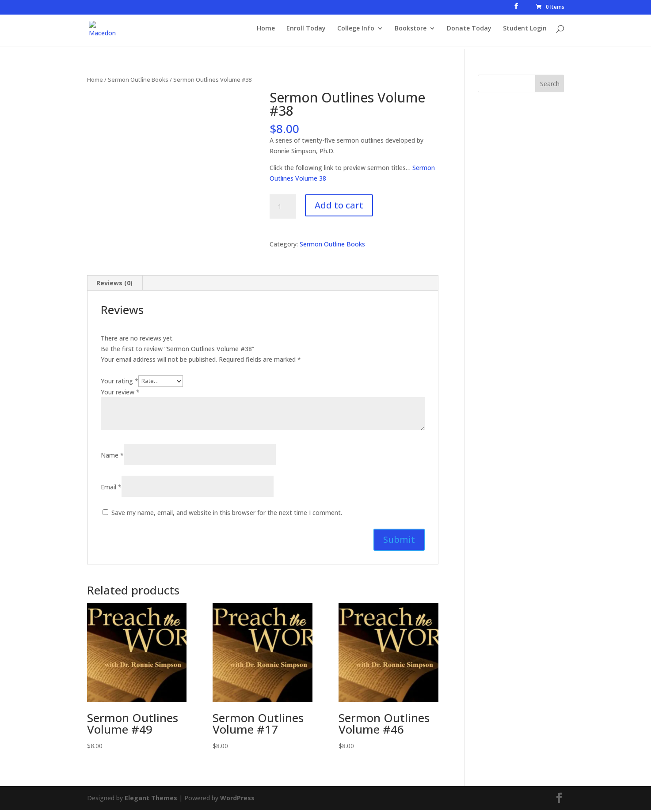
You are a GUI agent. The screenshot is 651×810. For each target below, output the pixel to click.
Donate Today (469, 31)
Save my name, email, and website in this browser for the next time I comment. (226, 512)
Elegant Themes (151, 798)
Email (111, 487)
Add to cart (339, 205)
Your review (120, 392)
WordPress (237, 798)
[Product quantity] (283, 206)
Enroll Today (306, 31)
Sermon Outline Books (138, 79)
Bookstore (410, 31)
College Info (355, 31)
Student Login (525, 31)
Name (112, 455)
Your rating (119, 380)
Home (266, 31)
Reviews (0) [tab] (114, 283)
